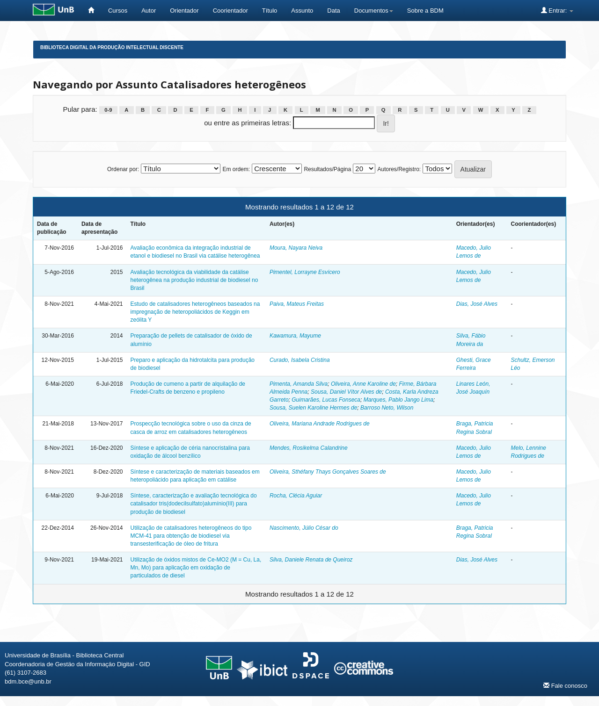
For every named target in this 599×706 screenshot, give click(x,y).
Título (270, 10)
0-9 (108, 110)
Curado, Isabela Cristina (300, 360)
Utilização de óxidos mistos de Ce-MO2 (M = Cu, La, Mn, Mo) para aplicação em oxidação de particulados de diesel (195, 567)
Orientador (184, 10)
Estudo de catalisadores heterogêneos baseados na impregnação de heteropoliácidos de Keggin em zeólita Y (195, 312)
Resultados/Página (327, 169)
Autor (148, 10)
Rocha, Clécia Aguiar (296, 495)
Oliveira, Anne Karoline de (363, 384)
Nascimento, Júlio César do (304, 528)
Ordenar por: (123, 169)
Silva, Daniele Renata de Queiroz (311, 559)
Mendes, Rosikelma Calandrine (309, 448)
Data (333, 10)
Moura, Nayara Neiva (296, 248)
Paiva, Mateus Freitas (297, 304)
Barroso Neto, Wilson (386, 407)
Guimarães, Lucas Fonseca (326, 399)
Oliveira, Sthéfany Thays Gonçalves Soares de (328, 471)
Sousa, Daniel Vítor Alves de (346, 392)
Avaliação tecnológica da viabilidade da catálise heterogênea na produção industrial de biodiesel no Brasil (194, 280)
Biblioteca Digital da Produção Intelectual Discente (111, 47)
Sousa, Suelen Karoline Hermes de (313, 407)
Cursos (117, 10)
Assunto (302, 10)
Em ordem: (236, 169)
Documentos (373, 10)
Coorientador (230, 10)
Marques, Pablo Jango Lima (398, 399)
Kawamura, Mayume (295, 335)
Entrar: (557, 10)
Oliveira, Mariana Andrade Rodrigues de (320, 423)
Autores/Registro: (399, 169)
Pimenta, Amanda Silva (299, 384)
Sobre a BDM (425, 10)
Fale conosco (565, 685)
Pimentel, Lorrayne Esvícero (305, 272)
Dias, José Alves (476, 304)
